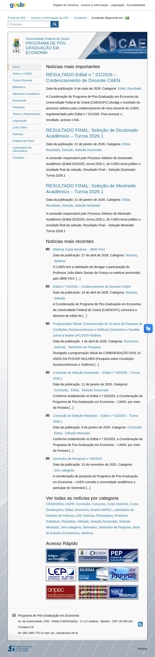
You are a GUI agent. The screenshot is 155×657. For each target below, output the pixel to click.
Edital (121, 88)
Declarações (54, 510)
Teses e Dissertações (27, 114)
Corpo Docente (22, 80)
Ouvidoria (80, 17)
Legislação (117, 5)
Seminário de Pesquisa (84, 347)
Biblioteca (19, 87)
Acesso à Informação (94, 5)
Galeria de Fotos (23, 141)
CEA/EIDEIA (55, 504)
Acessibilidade (136, 5)
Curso (134, 504)
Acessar (142, 648)
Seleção (67, 150)
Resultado (134, 88)
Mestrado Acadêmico (26, 93)
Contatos (18, 157)
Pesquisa (19, 107)
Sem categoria (64, 470)
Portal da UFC (17, 17)
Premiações (104, 515)
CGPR (69, 504)
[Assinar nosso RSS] (140, 624)
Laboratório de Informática (22, 149)
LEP (79, 515)
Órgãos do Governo (66, 5)
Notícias (18, 134)
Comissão (61, 390)
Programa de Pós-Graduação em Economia (46, 48)
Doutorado (19, 100)
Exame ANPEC (101, 510)
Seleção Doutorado (88, 150)
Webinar (60, 261)
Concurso (98, 504)
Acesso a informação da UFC (50, 17)
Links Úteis (20, 127)
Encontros (131, 341)
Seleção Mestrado (87, 205)
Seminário (90, 527)
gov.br (18, 5)
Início (16, 67)
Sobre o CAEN (22, 73)
